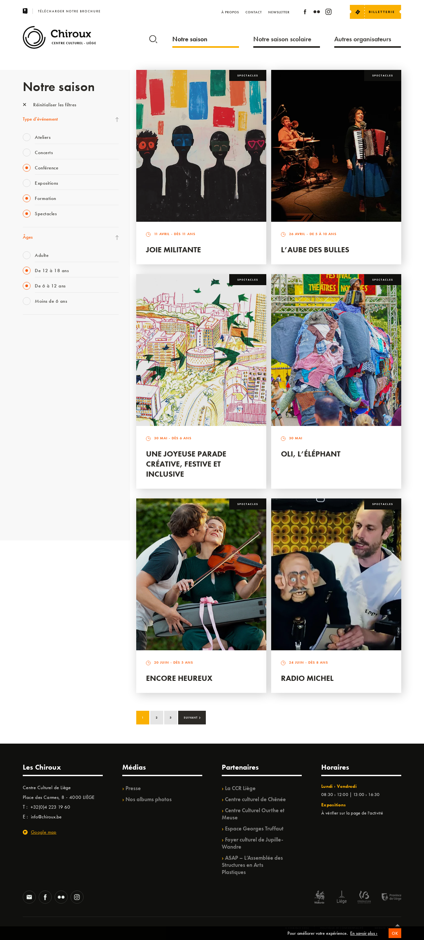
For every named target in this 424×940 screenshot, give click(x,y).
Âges (28, 237)
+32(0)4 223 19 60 (50, 807)
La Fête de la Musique (44, 344)
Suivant (192, 717)
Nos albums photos (149, 799)
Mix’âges (32, 371)
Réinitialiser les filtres (49, 104)
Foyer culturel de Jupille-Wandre (252, 843)
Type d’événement (40, 119)
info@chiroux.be (46, 817)
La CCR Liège (240, 788)
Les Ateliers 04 (37, 424)
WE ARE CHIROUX (42, 504)
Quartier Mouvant (40, 437)
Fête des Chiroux (39, 331)
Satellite (30, 397)
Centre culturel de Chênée (255, 799)
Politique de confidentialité (342, 928)
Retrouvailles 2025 (41, 517)
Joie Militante (173, 250)
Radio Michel (307, 678)
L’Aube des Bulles (315, 250)
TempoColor (34, 477)
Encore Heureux (179, 678)
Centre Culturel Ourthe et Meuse (253, 814)
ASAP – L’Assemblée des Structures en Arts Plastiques (252, 865)
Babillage (32, 384)
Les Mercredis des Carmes (48, 357)
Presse (133, 788)
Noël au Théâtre (38, 491)
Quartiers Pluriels (39, 451)
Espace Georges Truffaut (254, 828)
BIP (26, 411)
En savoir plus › (364, 937)
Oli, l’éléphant (310, 454)
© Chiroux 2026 (297, 928)
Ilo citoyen (33, 464)
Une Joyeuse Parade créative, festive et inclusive (186, 464)
